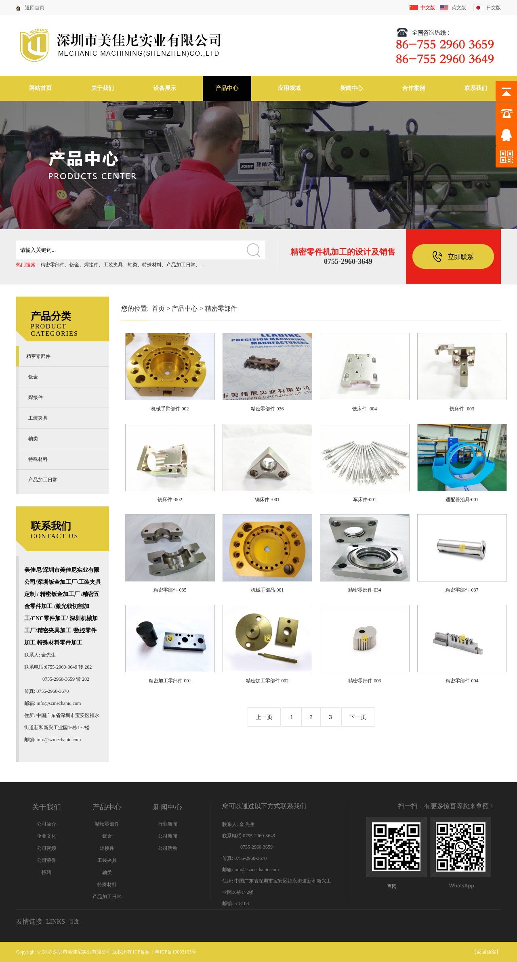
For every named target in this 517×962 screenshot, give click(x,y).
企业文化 (46, 836)
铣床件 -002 (170, 499)
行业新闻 (167, 824)
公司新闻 (167, 836)
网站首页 (40, 88)
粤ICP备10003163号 (175, 952)
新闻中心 (351, 88)
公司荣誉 (46, 860)
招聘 (46, 872)
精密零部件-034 (364, 590)
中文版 (427, 7)
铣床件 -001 (267, 499)
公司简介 (46, 824)
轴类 (132, 265)
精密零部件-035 (170, 590)
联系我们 (475, 88)
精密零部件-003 (364, 681)
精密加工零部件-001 (170, 681)
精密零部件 (52, 265)
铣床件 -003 (462, 409)
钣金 (74, 265)
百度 (74, 921)
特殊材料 (152, 265)
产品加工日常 (180, 265)
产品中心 (227, 88)
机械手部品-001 (267, 590)
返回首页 (34, 7)
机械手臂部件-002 (170, 409)
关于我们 (102, 88)
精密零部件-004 (462, 681)
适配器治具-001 (462, 499)
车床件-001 (364, 499)
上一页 (264, 717)
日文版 (493, 7)
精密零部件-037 (462, 590)
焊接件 (91, 265)
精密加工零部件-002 (267, 681)
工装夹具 (113, 265)
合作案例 (413, 88)
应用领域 (289, 88)
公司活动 (167, 848)
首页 (158, 308)
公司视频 (46, 848)
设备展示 (164, 88)
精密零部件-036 (267, 409)
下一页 (357, 717)
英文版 (459, 7)
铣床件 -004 (364, 409)
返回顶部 (486, 952)
